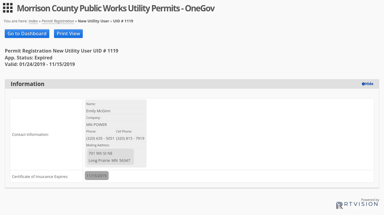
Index (33, 21)
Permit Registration (58, 21)
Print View (68, 33)
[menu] (8, 8)
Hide (369, 83)
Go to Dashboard (27, 33)
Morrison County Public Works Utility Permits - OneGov (115, 8)
